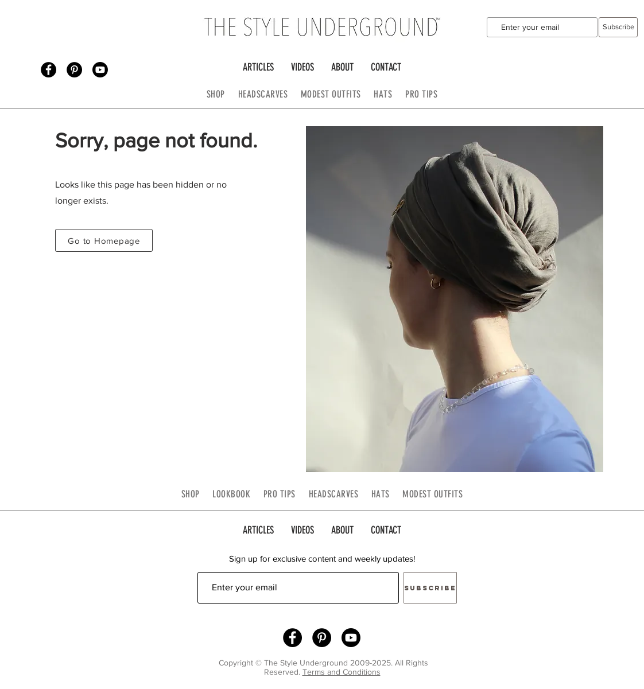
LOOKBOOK (231, 494)
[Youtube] (100, 69)
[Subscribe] (618, 27)
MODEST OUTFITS (337, 94)
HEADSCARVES (269, 94)
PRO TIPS (421, 94)
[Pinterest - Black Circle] (74, 69)
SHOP (216, 94)
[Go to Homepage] (104, 240)
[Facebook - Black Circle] (48, 69)
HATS (383, 94)
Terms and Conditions (341, 671)
